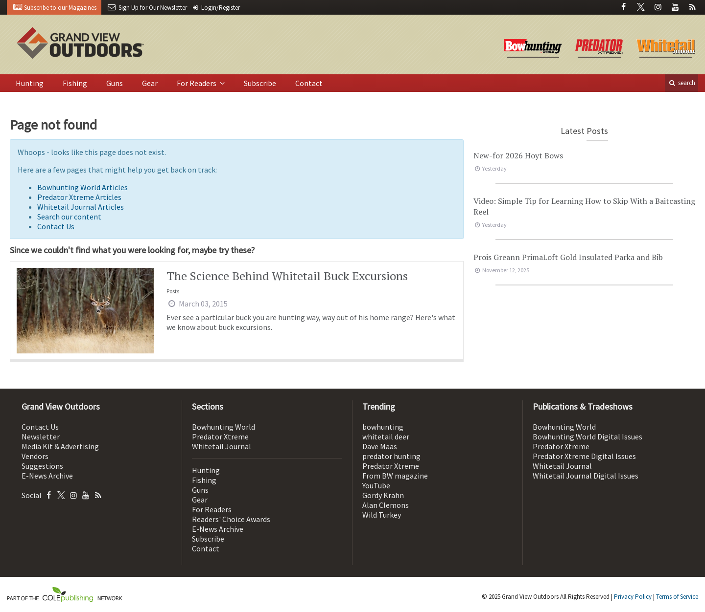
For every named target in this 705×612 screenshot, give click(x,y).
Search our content (69, 216)
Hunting (30, 83)
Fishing (75, 83)
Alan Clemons (385, 505)
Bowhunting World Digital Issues (587, 436)
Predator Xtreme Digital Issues (584, 456)
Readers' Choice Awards (231, 519)
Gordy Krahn (383, 495)
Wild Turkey (381, 515)
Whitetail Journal (221, 446)
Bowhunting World (223, 427)
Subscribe (260, 83)
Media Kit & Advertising (60, 446)
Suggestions (42, 466)
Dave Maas (379, 446)
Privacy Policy (633, 596)
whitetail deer (385, 436)
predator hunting (391, 456)
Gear (150, 83)
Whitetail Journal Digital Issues (585, 476)
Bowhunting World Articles (82, 187)
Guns (114, 83)
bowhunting (382, 427)
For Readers (197, 83)
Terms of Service (677, 596)
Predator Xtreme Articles (79, 197)
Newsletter (41, 436)
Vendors (35, 456)
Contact (309, 83)
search (681, 83)
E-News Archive (47, 476)
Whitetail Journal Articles (80, 207)
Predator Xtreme (220, 436)
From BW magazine (395, 476)
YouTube (376, 485)
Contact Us (55, 226)
